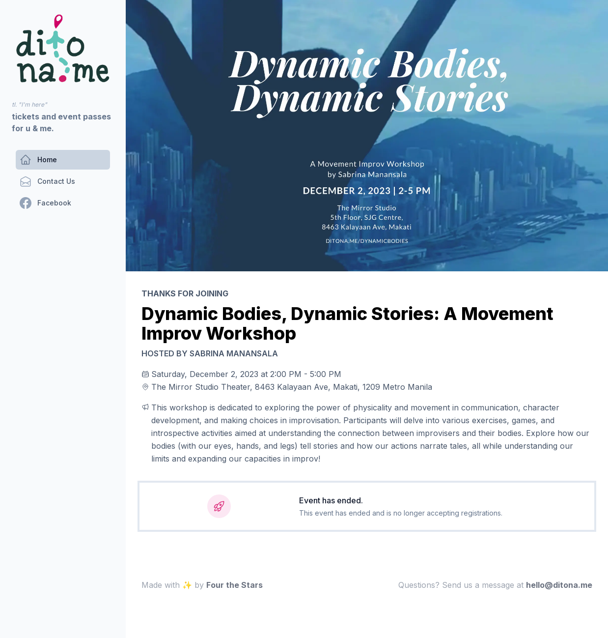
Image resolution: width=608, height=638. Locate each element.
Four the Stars (234, 585)
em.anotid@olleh (559, 585)
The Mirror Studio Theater (200, 387)
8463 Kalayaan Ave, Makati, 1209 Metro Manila (343, 387)
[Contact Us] (47, 181)
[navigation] (63, 48)
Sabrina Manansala (234, 353)
